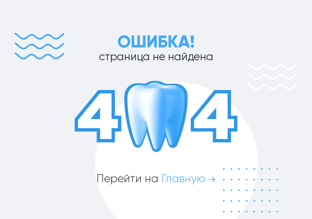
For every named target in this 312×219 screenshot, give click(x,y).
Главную (188, 178)
